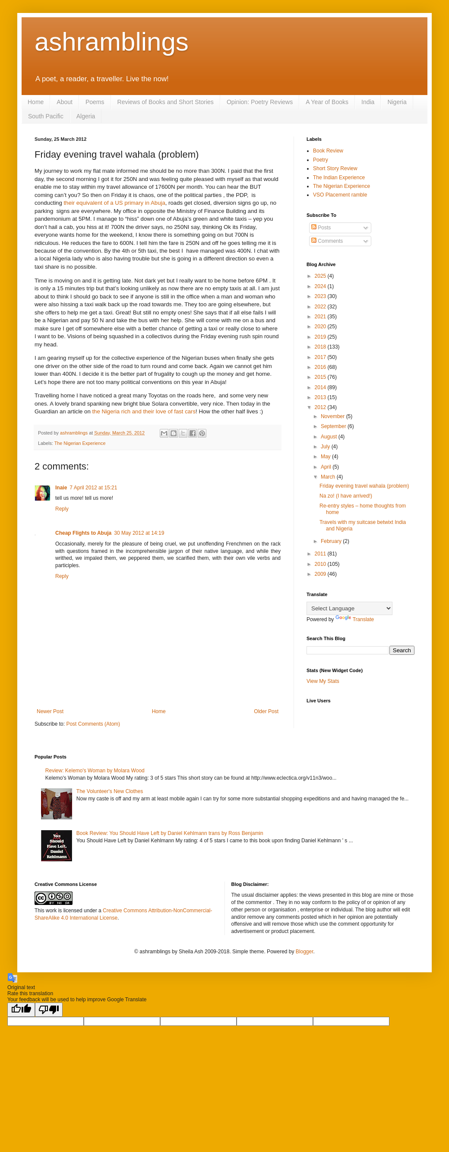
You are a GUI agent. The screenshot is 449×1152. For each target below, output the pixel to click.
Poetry (320, 160)
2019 (321, 337)
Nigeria (396, 101)
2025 (321, 276)
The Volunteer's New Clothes (109, 791)
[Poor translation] (49, 1010)
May (326, 457)
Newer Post (50, 711)
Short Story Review (335, 168)
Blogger (304, 952)
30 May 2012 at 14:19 (139, 533)
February (332, 541)
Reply (62, 509)
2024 (321, 286)
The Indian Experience (339, 178)
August (329, 437)
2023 (321, 296)
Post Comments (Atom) (93, 724)
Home (36, 101)
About (65, 101)
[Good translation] (21, 1010)
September (334, 426)
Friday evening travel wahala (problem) (364, 486)
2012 (321, 407)
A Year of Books (327, 101)
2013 (321, 397)
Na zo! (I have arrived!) (345, 496)
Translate (354, 619)
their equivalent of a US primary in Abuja (114, 203)
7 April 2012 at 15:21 (93, 488)
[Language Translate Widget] (349, 608)
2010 (321, 564)
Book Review (328, 151)
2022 (321, 307)
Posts (321, 228)
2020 (321, 327)
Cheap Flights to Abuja (83, 533)
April (326, 467)
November (333, 416)
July (326, 447)
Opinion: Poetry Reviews (260, 101)
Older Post (266, 711)
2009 (321, 574)
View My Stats (323, 681)
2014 (321, 387)
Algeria (85, 116)
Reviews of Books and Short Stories (165, 101)
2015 (321, 377)
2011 (321, 554)
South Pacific (45, 116)
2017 (321, 357)
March (329, 477)
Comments (327, 241)
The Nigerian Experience (80, 443)
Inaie (61, 488)
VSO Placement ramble (340, 195)
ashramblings (112, 41)
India (367, 101)
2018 (321, 347)
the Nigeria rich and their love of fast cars (144, 411)
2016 (321, 367)
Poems (94, 101)
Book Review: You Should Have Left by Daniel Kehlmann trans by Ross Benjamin (169, 833)
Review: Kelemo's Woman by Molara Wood (95, 771)
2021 (321, 317)
